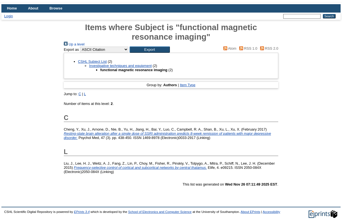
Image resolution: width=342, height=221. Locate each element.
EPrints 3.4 (81, 211)
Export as (71, 49)
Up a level (74, 44)
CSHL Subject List (92, 61)
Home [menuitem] (12, 8)
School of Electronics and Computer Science (160, 211)
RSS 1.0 (247, 48)
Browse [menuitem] (56, 8)
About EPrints (250, 211)
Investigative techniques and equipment (120, 66)
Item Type (188, 85)
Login (8, 16)
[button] (150, 49)
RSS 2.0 (268, 48)
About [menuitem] (33, 8)
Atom (229, 48)
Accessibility (271, 211)
